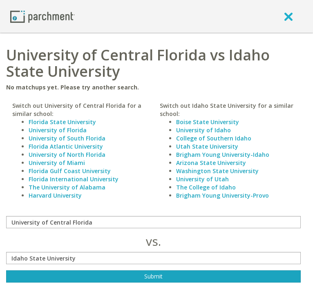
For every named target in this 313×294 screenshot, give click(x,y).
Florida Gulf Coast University (70, 171)
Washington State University (217, 171)
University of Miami (57, 163)
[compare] (153, 222)
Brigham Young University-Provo (222, 195)
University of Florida (58, 130)
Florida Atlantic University (66, 146)
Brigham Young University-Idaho (222, 154)
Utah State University (207, 146)
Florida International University (73, 179)
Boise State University (207, 122)
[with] (153, 258)
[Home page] (42, 16)
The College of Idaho (206, 187)
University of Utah (202, 179)
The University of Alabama (67, 187)
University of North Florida (67, 154)
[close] (288, 16)
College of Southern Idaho (213, 138)
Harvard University (55, 195)
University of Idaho (203, 130)
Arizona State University (211, 163)
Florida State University (62, 122)
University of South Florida (67, 138)
